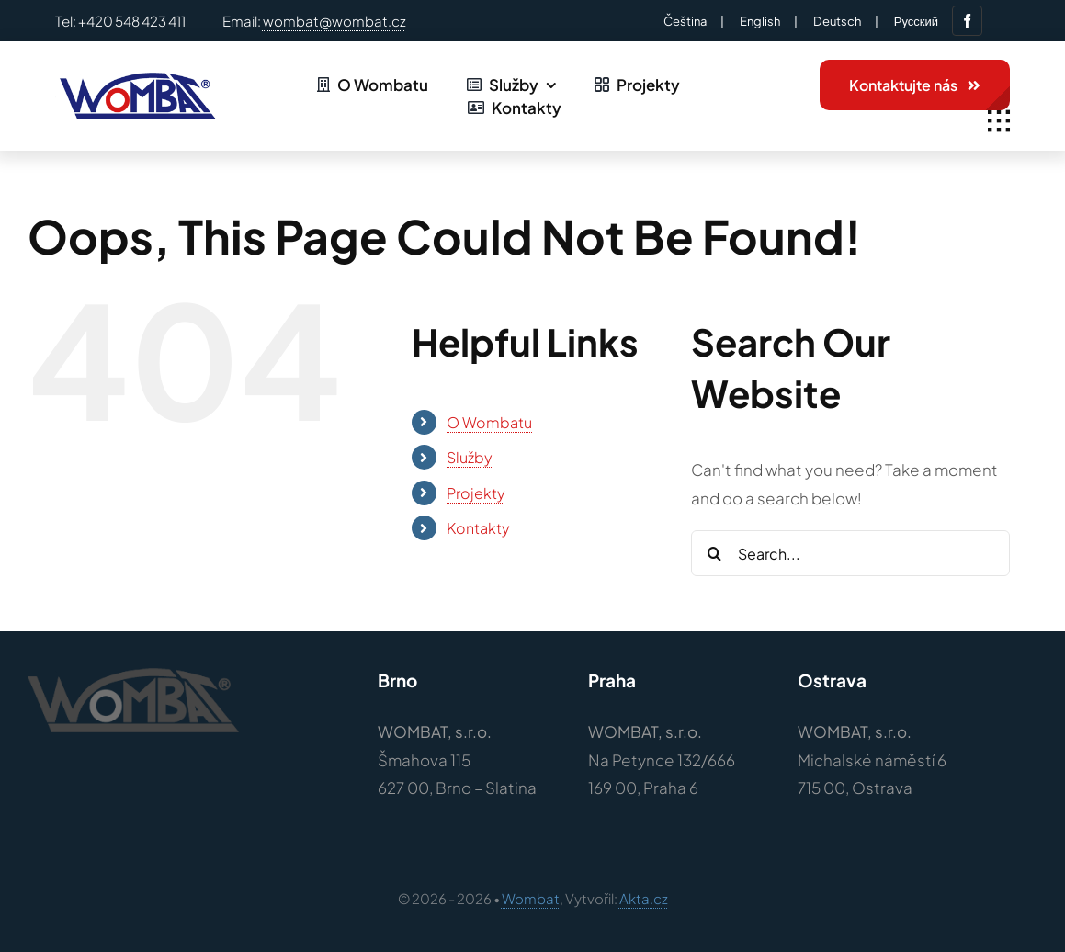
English (760, 21)
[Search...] (850, 553)
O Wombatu (489, 422)
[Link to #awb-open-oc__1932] (999, 121)
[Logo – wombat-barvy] (135, 80)
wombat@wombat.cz (334, 20)
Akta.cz (643, 898)
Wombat (531, 898)
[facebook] (967, 21)
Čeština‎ (685, 21)
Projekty (476, 493)
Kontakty (478, 528)
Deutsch (837, 21)
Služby (470, 457)
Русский (916, 21)
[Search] (714, 553)
